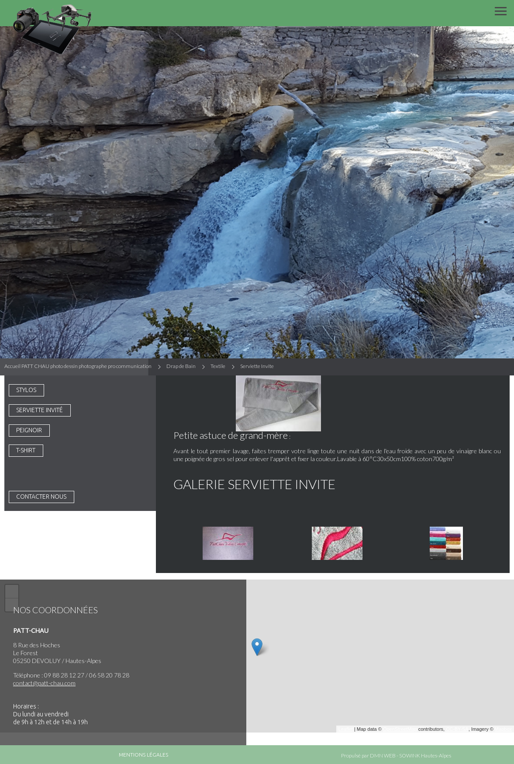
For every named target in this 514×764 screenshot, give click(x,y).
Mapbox (503, 729)
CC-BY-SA (457, 729)
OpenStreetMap (400, 729)
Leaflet (345, 729)
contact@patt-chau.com (44, 683)
